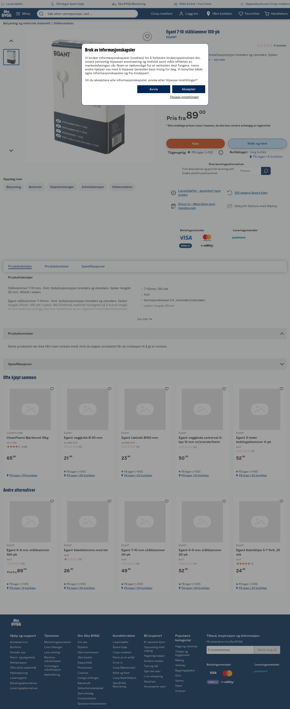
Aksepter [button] (189, 89)
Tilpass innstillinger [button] (184, 97)
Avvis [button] (154, 89)
